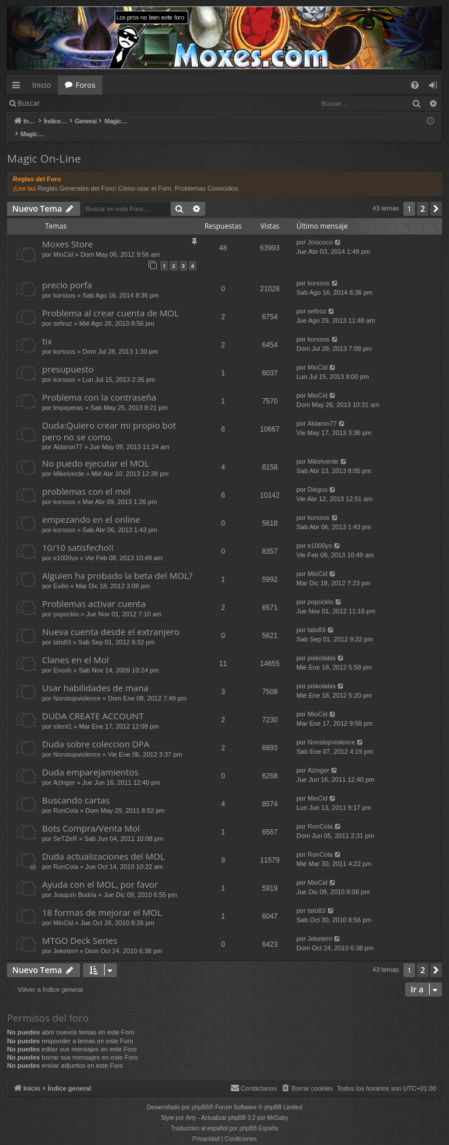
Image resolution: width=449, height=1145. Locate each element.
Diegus (317, 477)
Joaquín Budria (74, 882)
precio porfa (67, 272)
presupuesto (68, 357)
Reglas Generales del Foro (75, 176)
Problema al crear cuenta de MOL (110, 300)
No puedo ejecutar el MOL (95, 451)
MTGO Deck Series (80, 928)
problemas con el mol (86, 479)
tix (47, 328)
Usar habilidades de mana (95, 675)
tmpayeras (68, 395)
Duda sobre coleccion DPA (95, 731)
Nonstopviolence (77, 685)
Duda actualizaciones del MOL (103, 844)
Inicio (41, 85)
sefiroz (62, 311)
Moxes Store (67, 231)
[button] (436, 196)
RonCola (65, 798)
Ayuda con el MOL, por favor (100, 872)
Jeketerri (65, 938)
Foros (85, 85)
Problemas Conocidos (206, 176)
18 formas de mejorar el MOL (102, 900)
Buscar (29, 103)
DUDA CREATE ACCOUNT (93, 703)
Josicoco (320, 229)
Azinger (64, 770)
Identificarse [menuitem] (436, 87)
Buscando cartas (75, 788)
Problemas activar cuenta (94, 591)
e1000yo (65, 545)
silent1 (62, 714)
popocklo (66, 601)
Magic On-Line (44, 146)
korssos (64, 283)
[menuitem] (415, 85)
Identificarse (77, 103)
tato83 (62, 629)
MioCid (63, 242)
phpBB (200, 1095)
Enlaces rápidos (18, 87)
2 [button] (422, 196)
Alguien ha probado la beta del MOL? (117, 563)
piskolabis (322, 645)
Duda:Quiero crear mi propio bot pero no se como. (109, 418)
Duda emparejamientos (90, 759)
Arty (191, 1105)
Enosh (62, 657)
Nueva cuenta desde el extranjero (110, 619)
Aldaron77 (67, 434)
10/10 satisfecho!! (77, 535)
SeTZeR (65, 826)
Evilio (60, 573)
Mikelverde (68, 461)
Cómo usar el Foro (144, 176)
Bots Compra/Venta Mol (91, 816)
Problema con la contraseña (99, 385)
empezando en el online (91, 507)
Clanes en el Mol (75, 647)
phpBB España (258, 1116)
